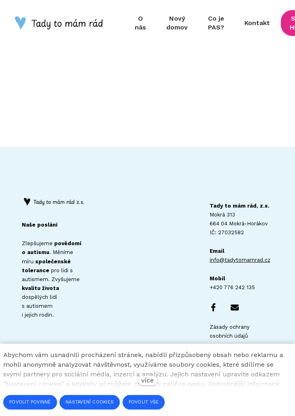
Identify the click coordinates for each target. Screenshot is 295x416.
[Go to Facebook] (214, 308)
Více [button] (273, 23)
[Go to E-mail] (235, 308)
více (147, 380)
